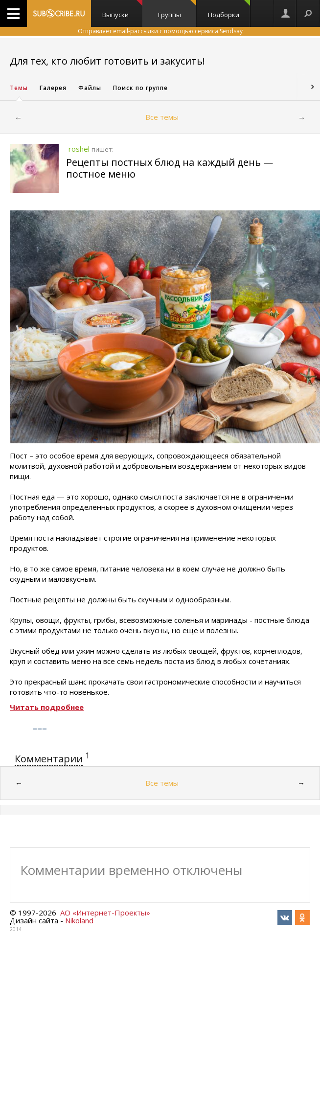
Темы (19, 88)
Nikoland (79, 920)
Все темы (162, 117)
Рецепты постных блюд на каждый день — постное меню (169, 168)
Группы (177, 9)
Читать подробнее (47, 707)
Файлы (89, 88)
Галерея (53, 88)
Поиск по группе (140, 88)
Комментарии (49, 758)
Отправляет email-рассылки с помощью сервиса (160, 31)
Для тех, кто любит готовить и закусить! (107, 61)
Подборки (229, 9)
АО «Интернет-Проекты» (105, 912)
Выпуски (122, 9)
